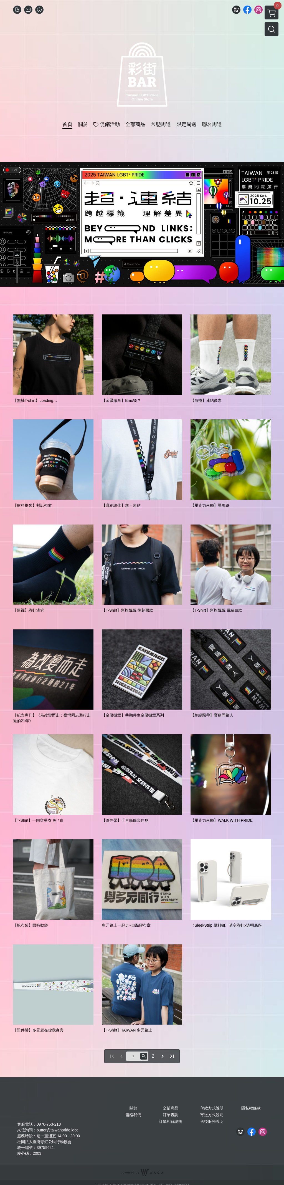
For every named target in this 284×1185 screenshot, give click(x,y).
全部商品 (170, 1108)
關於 (133, 1108)
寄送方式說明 (212, 1115)
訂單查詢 (170, 1115)
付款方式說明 (212, 1108)
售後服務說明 (212, 1121)
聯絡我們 (133, 1115)
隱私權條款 (251, 1108)
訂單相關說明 (170, 1121)
